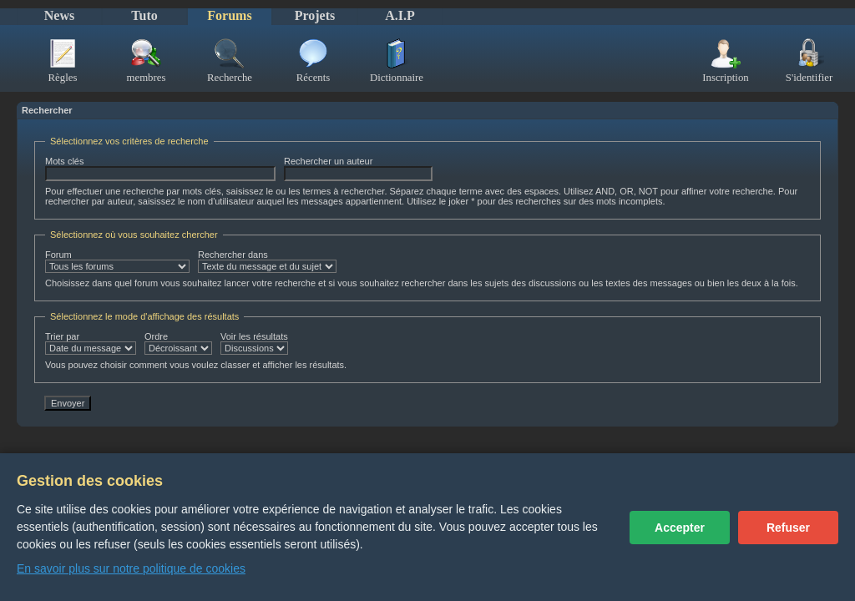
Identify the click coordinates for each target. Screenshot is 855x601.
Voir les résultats (254, 343)
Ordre (178, 343)
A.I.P (400, 15)
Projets (315, 15)
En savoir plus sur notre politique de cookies (131, 568)
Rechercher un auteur (358, 168)
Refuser (788, 527)
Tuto (144, 15)
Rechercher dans (267, 261)
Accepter (680, 527)
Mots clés (160, 168)
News (59, 15)
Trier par (90, 343)
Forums (229, 15)
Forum (117, 261)
